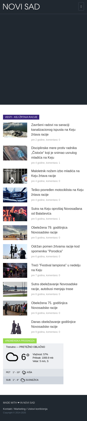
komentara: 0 (53, 139)
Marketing (20, 408)
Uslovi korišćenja (38, 408)
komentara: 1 (53, 162)
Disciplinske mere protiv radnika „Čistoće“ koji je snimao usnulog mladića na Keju (54, 152)
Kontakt (7, 408)
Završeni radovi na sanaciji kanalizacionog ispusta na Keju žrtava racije (53, 129)
